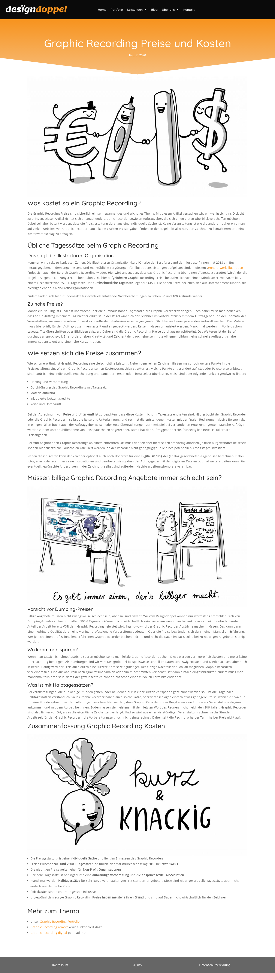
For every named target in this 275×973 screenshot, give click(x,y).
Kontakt (189, 10)
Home (102, 10)
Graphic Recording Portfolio (59, 921)
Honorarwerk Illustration (225, 268)
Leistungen (137, 9)
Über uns (170, 9)
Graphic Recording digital (48, 933)
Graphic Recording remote (49, 927)
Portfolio (117, 10)
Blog (154, 10)
